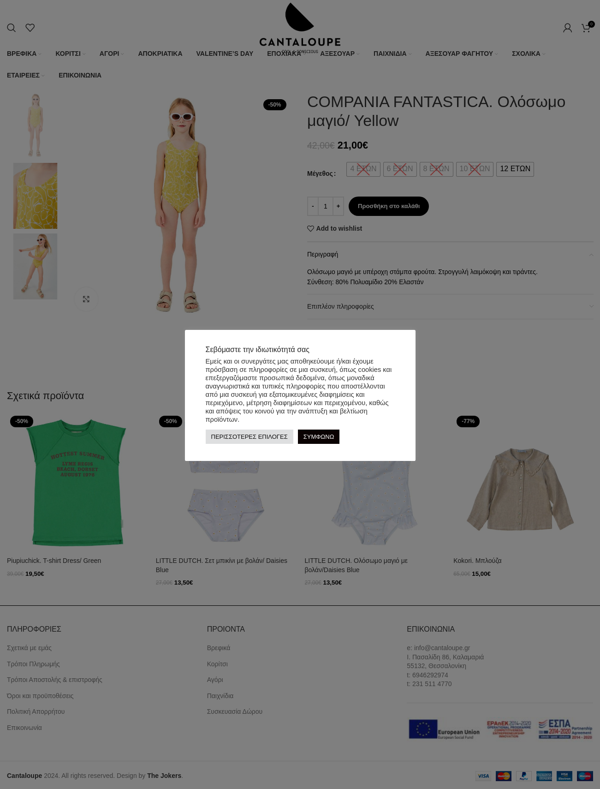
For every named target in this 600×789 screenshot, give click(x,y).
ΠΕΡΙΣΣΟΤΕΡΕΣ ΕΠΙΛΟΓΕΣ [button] (249, 436)
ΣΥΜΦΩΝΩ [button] (318, 436)
